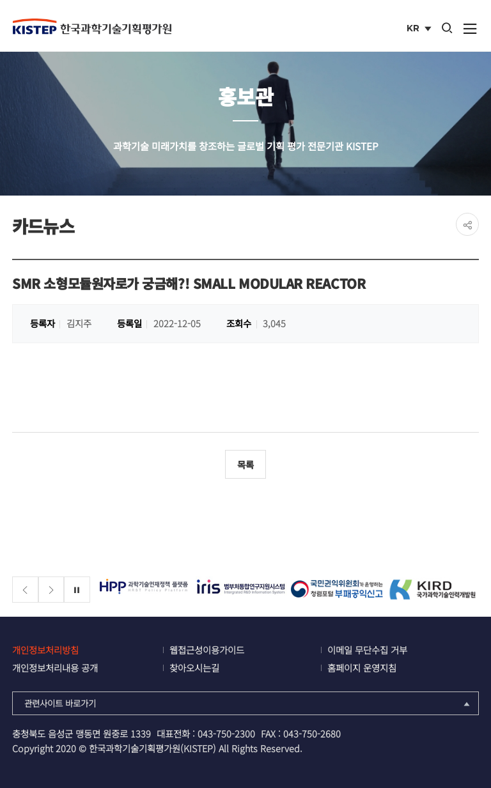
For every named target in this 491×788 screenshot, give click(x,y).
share (467, 224)
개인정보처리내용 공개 (55, 667)
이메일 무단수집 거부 (367, 649)
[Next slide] (51, 589)
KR (420, 29)
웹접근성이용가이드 (206, 649)
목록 (245, 464)
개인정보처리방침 (45, 649)
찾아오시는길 (194, 667)
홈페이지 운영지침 (361, 667)
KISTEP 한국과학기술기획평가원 (92, 26)
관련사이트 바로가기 (248, 703)
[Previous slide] (25, 589)
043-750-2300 (226, 733)
